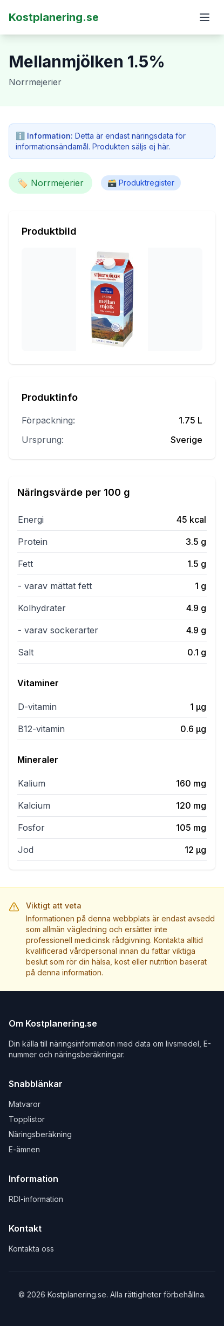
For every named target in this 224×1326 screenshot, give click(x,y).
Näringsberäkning (40, 1134)
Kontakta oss (31, 1248)
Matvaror (24, 1104)
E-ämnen (24, 1149)
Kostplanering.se (54, 17)
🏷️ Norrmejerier (50, 182)
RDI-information (36, 1199)
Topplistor (27, 1119)
